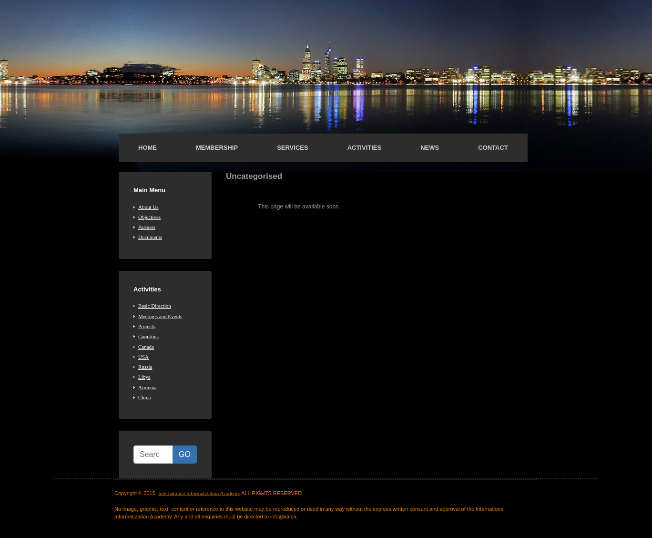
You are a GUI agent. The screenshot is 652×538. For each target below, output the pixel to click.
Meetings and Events (160, 316)
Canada (146, 347)
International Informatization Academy (199, 493)
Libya (144, 377)
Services (292, 147)
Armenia (147, 387)
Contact (493, 147)
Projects (146, 326)
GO (185, 454)
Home (147, 147)
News (429, 147)
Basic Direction (154, 306)
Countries (148, 336)
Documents (150, 237)
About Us (148, 207)
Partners (146, 227)
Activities (364, 147)
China (144, 397)
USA (143, 357)
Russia (145, 367)
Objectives (149, 217)
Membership (217, 147)
